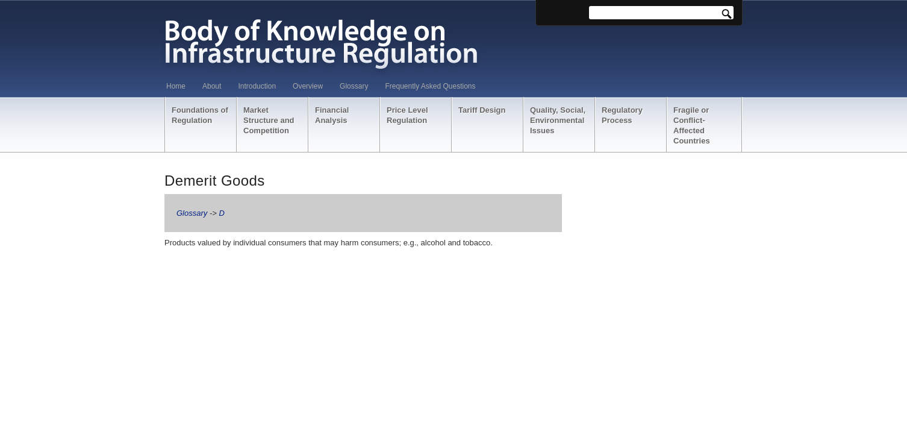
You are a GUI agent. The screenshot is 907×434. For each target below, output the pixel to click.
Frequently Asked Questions (430, 86)
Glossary (354, 86)
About (211, 86)
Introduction (257, 86)
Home (175, 86)
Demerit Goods (214, 180)
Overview (308, 86)
